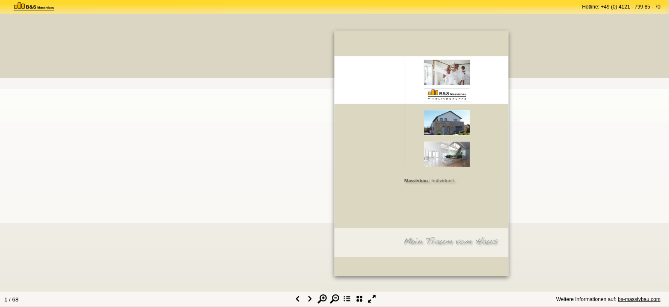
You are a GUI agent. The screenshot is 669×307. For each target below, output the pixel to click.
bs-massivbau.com (639, 299)
